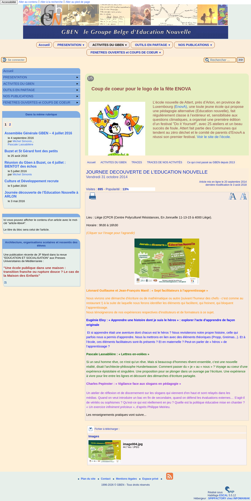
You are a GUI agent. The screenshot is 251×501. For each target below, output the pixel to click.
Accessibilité (9, 2)
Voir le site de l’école (213, 137)
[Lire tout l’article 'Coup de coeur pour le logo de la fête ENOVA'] (167, 117)
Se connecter (16, 59)
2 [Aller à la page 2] (10, 124)
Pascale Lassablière (20, 144)
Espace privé (149, 478)
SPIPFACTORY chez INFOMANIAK (229, 498)
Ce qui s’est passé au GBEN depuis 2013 (211, 162)
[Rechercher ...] (220, 60)
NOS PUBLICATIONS (194, 45)
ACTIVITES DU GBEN (109, 45)
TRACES (136, 162)
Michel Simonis (22, 141)
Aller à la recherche (51, 1)
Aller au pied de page (77, 1)
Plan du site (87, 478)
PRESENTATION (70, 45)
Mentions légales (125, 478)
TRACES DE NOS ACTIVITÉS (164, 162)
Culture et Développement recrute (31, 181)
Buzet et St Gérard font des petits (31, 151)
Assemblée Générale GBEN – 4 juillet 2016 (38, 133)
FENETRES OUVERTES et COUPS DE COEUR (125, 52)
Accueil (44, 45)
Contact (104, 478)
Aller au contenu (28, 1)
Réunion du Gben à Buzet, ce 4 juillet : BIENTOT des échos (35, 164)
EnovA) (181, 107)
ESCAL (223, 495)
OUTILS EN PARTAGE (151, 45)
